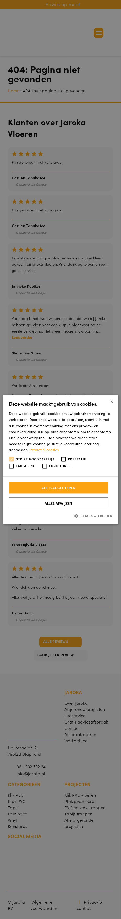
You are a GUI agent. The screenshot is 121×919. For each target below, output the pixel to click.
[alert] (60, 459)
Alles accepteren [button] (58, 487)
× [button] (112, 401)
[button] (60, 515)
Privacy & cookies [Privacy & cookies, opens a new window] (44, 449)
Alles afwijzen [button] (58, 503)
